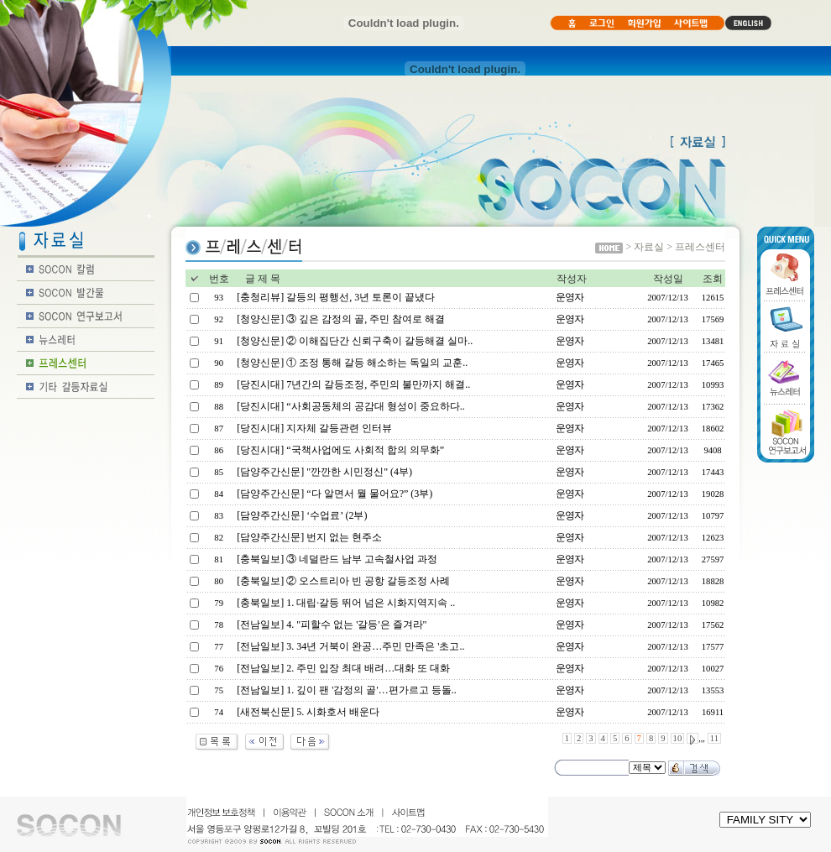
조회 (713, 279)
